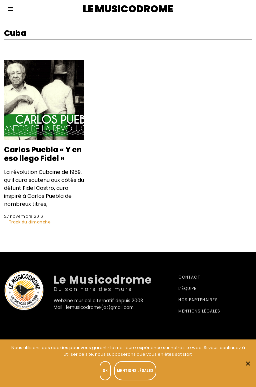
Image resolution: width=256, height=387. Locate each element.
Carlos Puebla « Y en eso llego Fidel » (43, 154)
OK (105, 370)
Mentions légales (199, 311)
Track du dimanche (30, 222)
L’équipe (187, 288)
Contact (189, 277)
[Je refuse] (247, 363)
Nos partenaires (198, 300)
